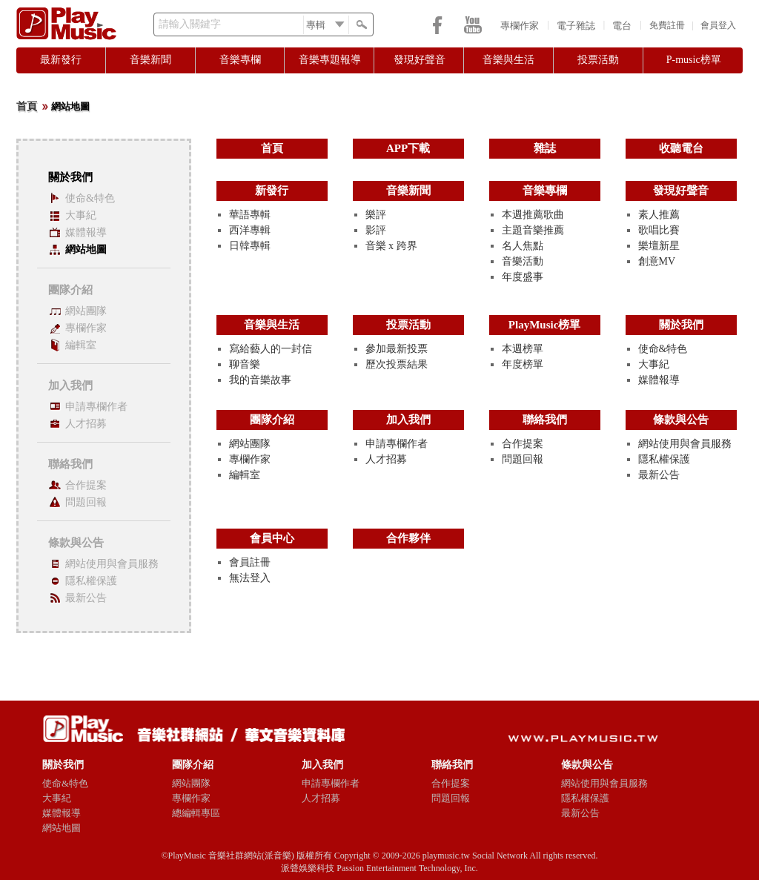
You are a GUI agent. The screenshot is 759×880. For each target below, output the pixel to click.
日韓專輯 (250, 245)
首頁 (26, 106)
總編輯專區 (196, 812)
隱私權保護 (91, 580)
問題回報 (86, 502)
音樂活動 (522, 261)
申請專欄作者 (96, 406)
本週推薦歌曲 (533, 214)
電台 (622, 25)
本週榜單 (522, 348)
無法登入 (250, 577)
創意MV (657, 261)
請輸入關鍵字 (190, 24)
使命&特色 (90, 198)
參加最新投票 (396, 348)
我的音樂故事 (260, 380)
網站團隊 (86, 311)
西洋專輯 (250, 230)
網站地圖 (86, 249)
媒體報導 (86, 232)
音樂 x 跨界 (391, 245)
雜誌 (545, 148)
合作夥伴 (408, 538)
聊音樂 (244, 364)
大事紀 (80, 215)
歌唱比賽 (659, 230)
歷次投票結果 (396, 364)
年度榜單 (522, 364)
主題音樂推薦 (533, 230)
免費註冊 (667, 25)
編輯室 (80, 345)
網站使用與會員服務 (112, 563)
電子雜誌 (576, 25)
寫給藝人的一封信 (270, 348)
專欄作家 (519, 25)
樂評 (375, 214)
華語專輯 (250, 214)
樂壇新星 (659, 245)
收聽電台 (681, 148)
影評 (375, 230)
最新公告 (86, 597)
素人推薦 (659, 214)
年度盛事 (522, 276)
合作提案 (86, 485)
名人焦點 (522, 245)
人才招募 (86, 423)
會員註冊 (250, 562)
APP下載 (408, 148)
